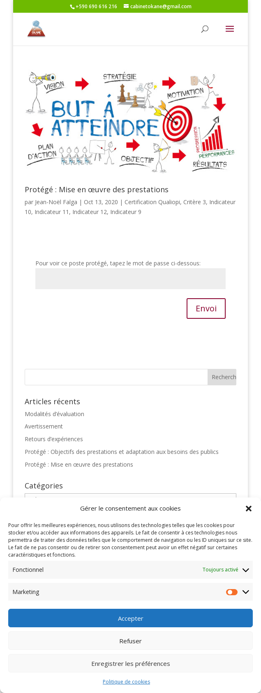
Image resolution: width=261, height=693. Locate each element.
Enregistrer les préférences (130, 672)
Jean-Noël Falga (56, 202)
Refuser (130, 649)
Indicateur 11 (52, 212)
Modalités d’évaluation (54, 414)
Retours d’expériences (54, 439)
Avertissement (44, 426)
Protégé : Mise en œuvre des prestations (97, 189)
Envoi (206, 308)
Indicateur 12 (89, 212)
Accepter (130, 626)
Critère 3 (194, 202)
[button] (249, 517)
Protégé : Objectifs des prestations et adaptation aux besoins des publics (122, 452)
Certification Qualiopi (152, 202)
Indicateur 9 (125, 212)
